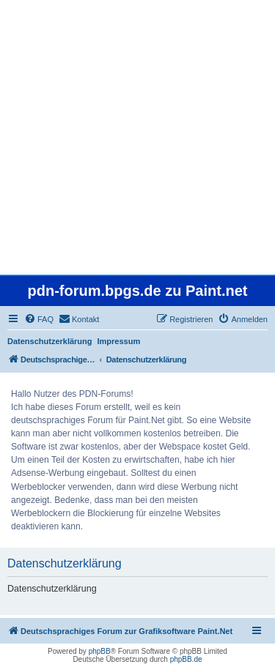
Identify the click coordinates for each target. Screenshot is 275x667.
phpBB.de (186, 659)
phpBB (100, 651)
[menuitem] (39, 319)
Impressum (119, 341)
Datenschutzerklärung (49, 341)
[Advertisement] (137, 137)
